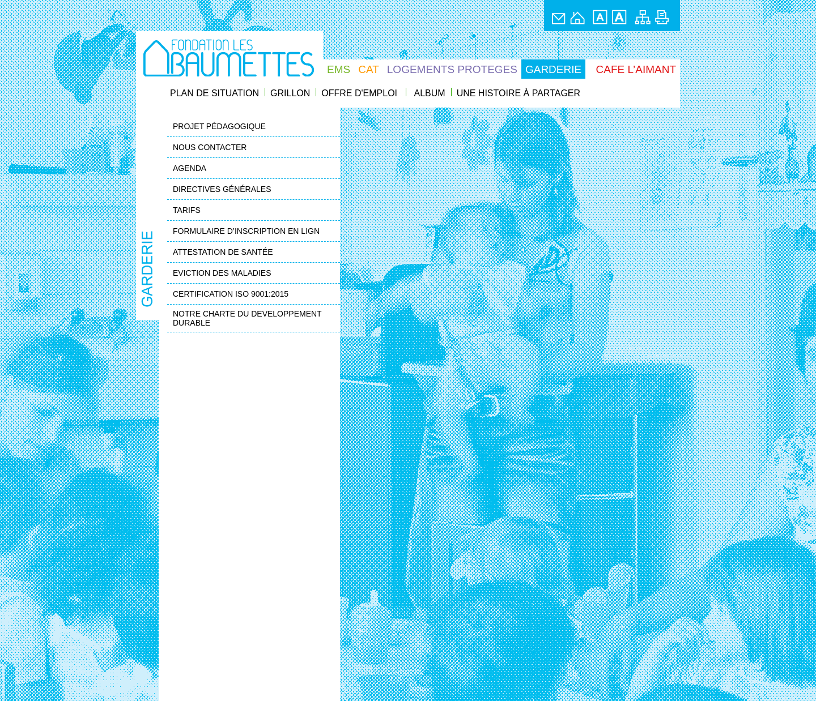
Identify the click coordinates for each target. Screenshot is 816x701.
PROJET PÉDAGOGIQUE (219, 126)
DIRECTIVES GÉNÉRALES (222, 189)
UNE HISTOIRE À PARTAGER (518, 93)
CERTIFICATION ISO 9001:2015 (230, 293)
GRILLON (290, 93)
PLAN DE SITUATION (214, 93)
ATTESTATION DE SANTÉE (223, 252)
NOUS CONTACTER (209, 147)
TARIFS (187, 210)
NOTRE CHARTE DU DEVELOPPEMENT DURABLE (247, 318)
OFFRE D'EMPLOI (359, 93)
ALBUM (429, 93)
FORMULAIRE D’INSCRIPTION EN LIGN (246, 231)
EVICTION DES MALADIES (222, 272)
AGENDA (189, 168)
